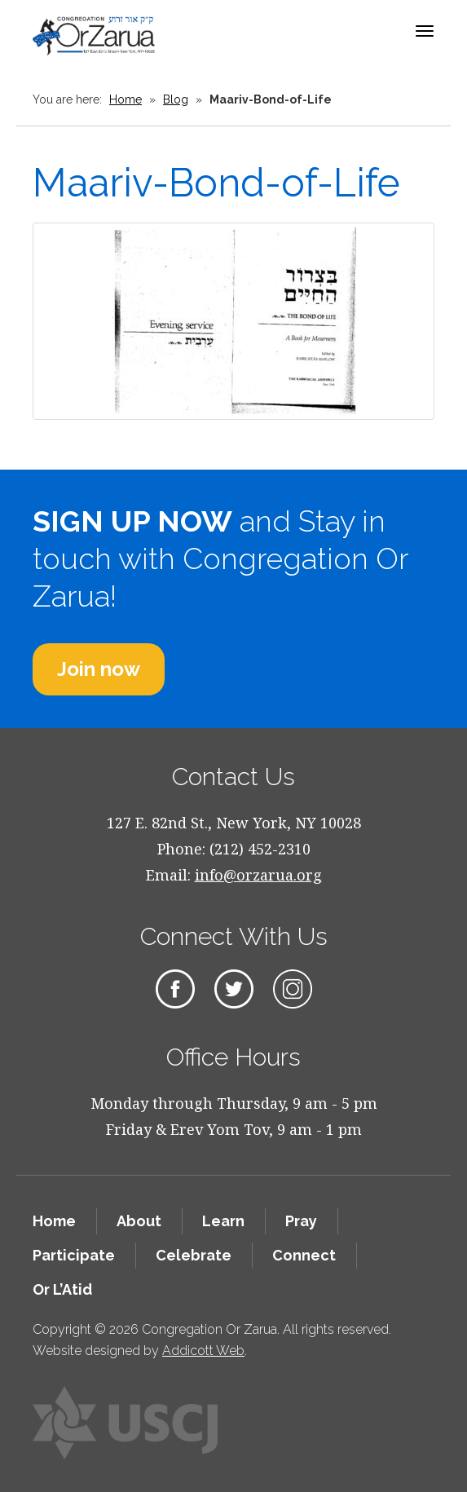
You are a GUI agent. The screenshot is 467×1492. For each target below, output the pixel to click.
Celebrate (193, 1255)
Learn (223, 1220)
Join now (98, 669)
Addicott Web (203, 1350)
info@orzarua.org (258, 875)
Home (125, 99)
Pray (301, 1220)
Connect (304, 1255)
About (139, 1220)
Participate (74, 1255)
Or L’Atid (62, 1289)
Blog (175, 99)
